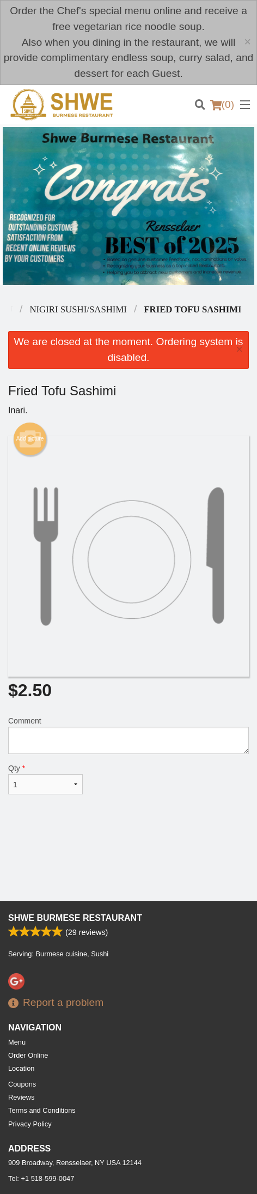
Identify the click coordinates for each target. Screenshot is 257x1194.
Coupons (22, 1084)
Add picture (30, 439)
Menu (17, 1042)
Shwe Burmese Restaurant (75, 917)
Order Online (28, 1055)
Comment (128, 735)
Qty (45, 779)
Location (21, 1068)
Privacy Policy (30, 1124)
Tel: (41, 1178)
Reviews (21, 1097)
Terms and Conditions (42, 1110)
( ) (222, 105)
